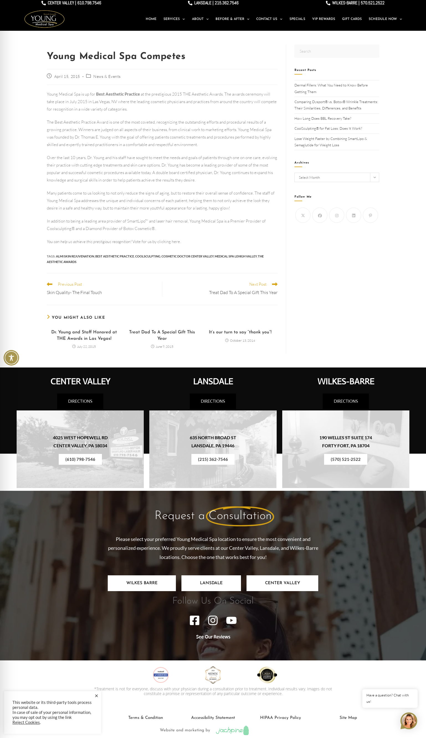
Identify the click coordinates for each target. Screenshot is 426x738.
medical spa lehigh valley (236, 256)
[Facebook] (319, 215)
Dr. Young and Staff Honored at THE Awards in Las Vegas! (84, 335)
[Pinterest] (370, 215)
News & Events (107, 76)
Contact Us (269, 19)
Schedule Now (385, 19)
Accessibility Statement (213, 718)
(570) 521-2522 (346, 459)
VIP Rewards (323, 19)
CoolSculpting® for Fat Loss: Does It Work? (328, 128)
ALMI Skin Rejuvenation (75, 256)
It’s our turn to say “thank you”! (240, 332)
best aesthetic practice (114, 256)
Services (174, 19)
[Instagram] (336, 215)
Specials (297, 19)
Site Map (348, 718)
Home (151, 19)
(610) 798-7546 (80, 459)
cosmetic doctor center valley (187, 256)
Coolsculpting (147, 256)
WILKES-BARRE (345, 381)
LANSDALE (213, 381)
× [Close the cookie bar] (96, 696)
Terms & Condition (145, 718)
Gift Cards (352, 19)
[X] (302, 215)
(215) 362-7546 (213, 459)
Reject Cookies (26, 722)
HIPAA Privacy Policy (280, 718)
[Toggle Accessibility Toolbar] (11, 358)
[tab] (142, 583)
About (200, 19)
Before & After (232, 19)
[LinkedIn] (353, 215)
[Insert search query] (336, 51)
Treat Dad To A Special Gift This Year (162, 335)
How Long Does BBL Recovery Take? (323, 118)
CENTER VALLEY (80, 381)
